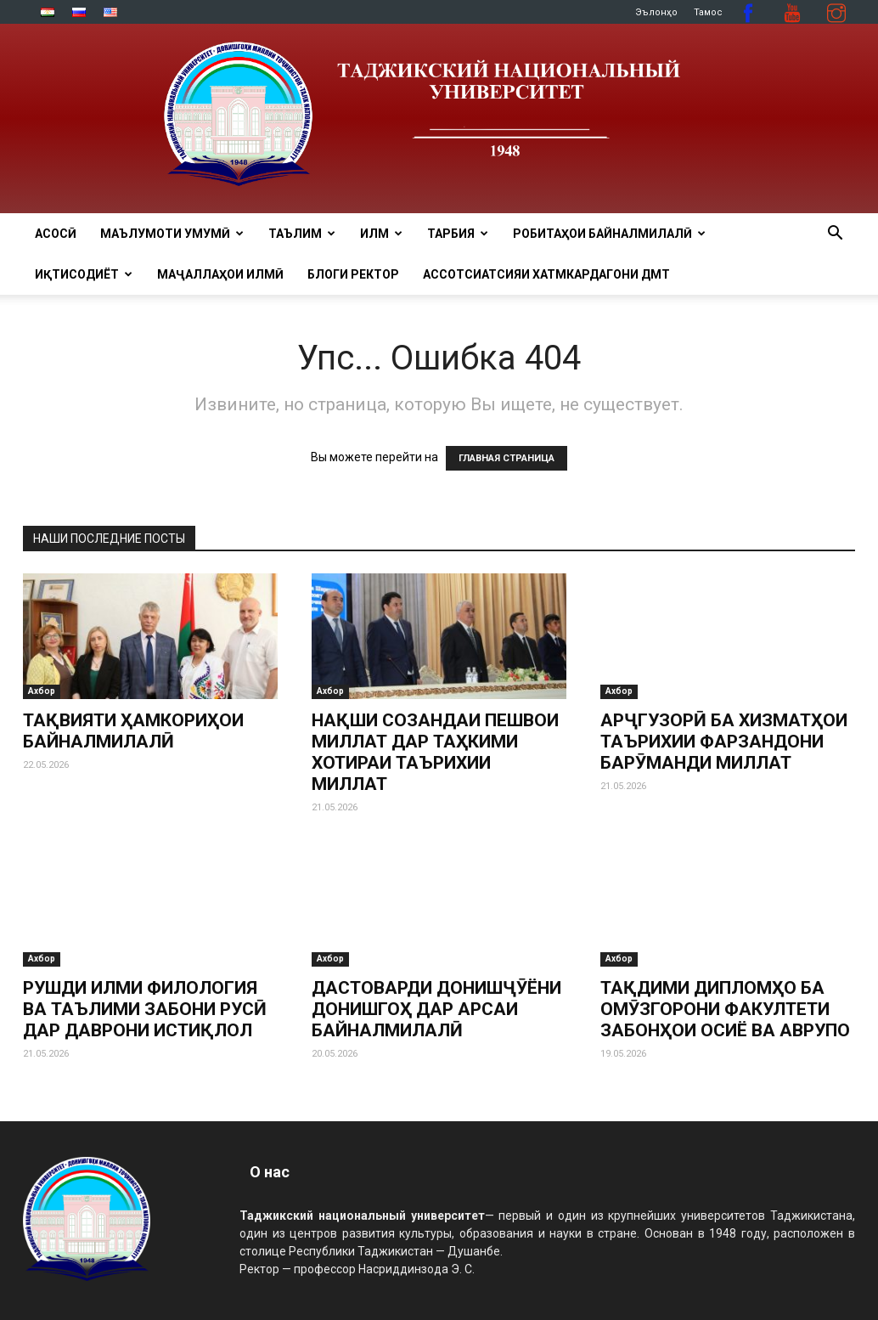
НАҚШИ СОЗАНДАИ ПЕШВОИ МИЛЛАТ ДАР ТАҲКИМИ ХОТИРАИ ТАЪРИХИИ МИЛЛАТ (435, 752)
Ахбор (41, 691)
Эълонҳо (656, 12)
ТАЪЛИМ (301, 233)
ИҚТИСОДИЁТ (83, 274)
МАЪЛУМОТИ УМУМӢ (172, 233)
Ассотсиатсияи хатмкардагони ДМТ (546, 274)
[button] (834, 235)
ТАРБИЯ (457, 233)
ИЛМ (381, 233)
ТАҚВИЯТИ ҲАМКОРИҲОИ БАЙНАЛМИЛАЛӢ (133, 731)
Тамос (708, 12)
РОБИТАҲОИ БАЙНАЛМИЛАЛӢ (609, 233)
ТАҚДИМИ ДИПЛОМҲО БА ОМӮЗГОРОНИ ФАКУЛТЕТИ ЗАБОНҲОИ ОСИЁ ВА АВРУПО (725, 1009)
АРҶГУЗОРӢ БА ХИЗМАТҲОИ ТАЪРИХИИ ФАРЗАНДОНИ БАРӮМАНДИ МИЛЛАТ (723, 741)
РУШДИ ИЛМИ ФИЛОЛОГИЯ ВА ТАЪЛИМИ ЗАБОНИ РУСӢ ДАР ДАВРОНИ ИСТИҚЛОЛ (145, 1009)
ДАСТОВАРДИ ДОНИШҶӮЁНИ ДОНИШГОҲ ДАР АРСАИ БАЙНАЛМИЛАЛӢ (436, 1009)
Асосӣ (55, 233)
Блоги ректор (353, 274)
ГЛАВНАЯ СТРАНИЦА (506, 458)
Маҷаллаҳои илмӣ (220, 274)
